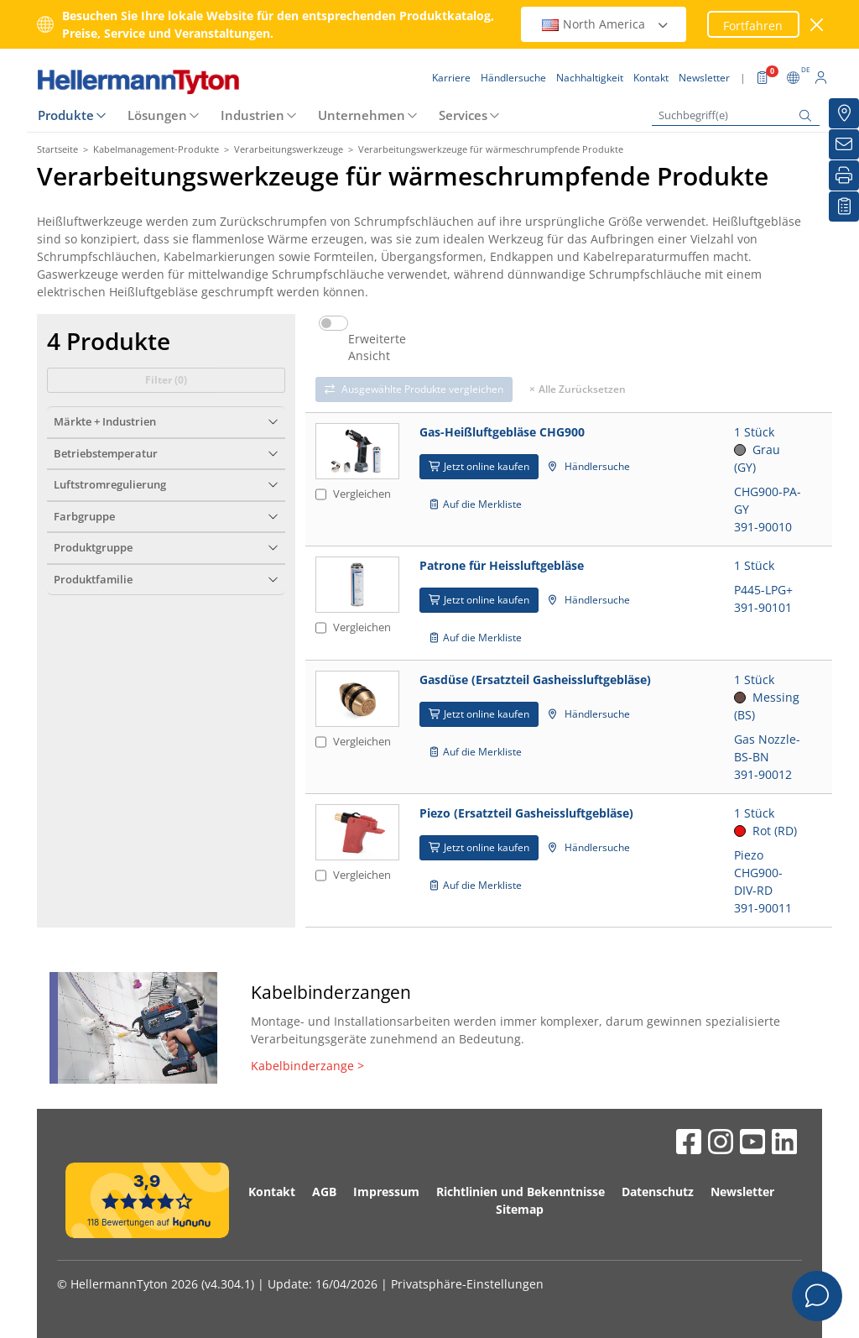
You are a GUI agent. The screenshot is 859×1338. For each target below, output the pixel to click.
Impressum (386, 1191)
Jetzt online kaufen (479, 466)
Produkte (66, 115)
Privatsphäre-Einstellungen (467, 1284)
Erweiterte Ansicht (377, 347)
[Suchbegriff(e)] (736, 115)
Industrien (252, 115)
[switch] (333, 323)
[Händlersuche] (844, 113)
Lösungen (157, 115)
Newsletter (742, 1191)
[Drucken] (844, 175)
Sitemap (520, 1209)
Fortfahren (753, 26)
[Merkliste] (844, 206)
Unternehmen (361, 115)
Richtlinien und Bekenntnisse (520, 1191)
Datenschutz (658, 1191)
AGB (324, 1191)
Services (463, 115)
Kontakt (271, 1191)
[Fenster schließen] (817, 24)
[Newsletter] (844, 144)
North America (605, 24)
